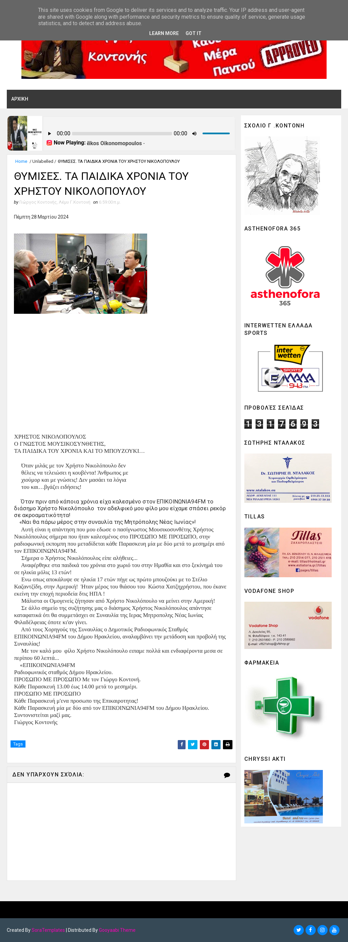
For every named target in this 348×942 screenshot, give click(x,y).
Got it (194, 33)
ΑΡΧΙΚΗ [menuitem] (19, 99)
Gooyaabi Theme (117, 930)
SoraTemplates (48, 930)
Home (21, 161)
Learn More (164, 33)
